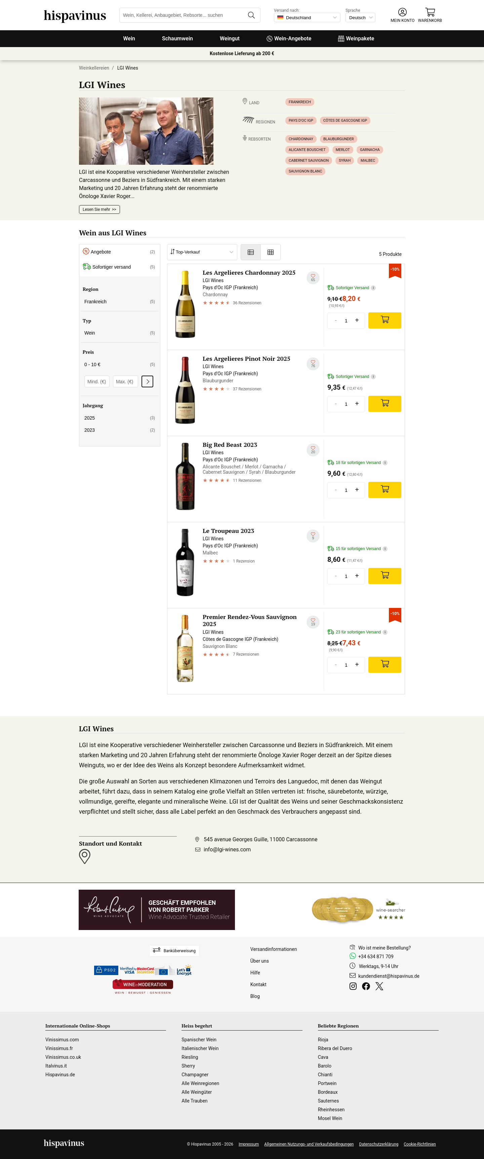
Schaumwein (177, 38)
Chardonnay (301, 139)
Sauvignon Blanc (305, 171)
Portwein (327, 1083)
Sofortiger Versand (351, 288)
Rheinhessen (331, 1109)
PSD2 (106, 970)
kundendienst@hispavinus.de (388, 976)
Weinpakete (356, 38)
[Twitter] (380, 987)
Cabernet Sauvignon (309, 160)
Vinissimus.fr (59, 1048)
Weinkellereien (94, 68)
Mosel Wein (330, 1118)
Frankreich (300, 102)
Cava (323, 1057)
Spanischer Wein (199, 1039)
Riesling (190, 1057)
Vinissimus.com (62, 1039)
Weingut (230, 38)
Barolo (324, 1066)
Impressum (249, 1144)
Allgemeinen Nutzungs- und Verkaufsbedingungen (309, 1144)
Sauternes (328, 1101)
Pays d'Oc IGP (301, 120)
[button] (402, 15)
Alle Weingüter (197, 1092)
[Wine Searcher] (358, 910)
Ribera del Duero (335, 1048)
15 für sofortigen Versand (357, 549)
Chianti (325, 1074)
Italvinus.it (56, 1066)
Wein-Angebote (289, 38)
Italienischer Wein (200, 1048)
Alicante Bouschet (307, 150)
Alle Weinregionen (200, 1083)
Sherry (188, 1066)
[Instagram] (354, 987)
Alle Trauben (194, 1101)
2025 (119, 418)
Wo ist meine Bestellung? (384, 948)
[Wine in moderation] (143, 987)
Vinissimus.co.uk (63, 1057)
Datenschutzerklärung (379, 1144)
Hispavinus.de (60, 1074)
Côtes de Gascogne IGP (345, 120)
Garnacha (370, 150)
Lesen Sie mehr (96, 209)
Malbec (368, 160)
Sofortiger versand (119, 267)
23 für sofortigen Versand (357, 632)
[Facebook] (367, 987)
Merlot (343, 150)
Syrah (345, 160)
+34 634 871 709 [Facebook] (376, 956)
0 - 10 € (119, 364)
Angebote (119, 252)
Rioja (323, 1039)
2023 (119, 430)
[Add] (384, 320)
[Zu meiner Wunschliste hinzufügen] (313, 277)
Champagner (195, 1074)
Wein (129, 38)
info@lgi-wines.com (227, 849)
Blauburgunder (338, 139)
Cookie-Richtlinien (420, 1144)
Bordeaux (328, 1092)
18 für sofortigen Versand (357, 463)
